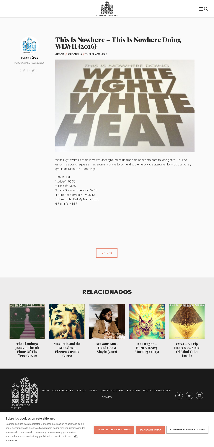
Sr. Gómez (32, 58)
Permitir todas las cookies (114, 429)
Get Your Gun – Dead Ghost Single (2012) (107, 348)
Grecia (59, 54)
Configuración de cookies (187, 429)
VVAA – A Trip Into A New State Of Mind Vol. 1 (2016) (187, 349)
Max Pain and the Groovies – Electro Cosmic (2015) (67, 349)
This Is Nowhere (96, 54)
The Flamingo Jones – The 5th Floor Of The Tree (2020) (27, 349)
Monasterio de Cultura (107, 15)
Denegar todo (150, 429)
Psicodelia (75, 54)
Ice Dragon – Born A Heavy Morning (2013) (147, 348)
